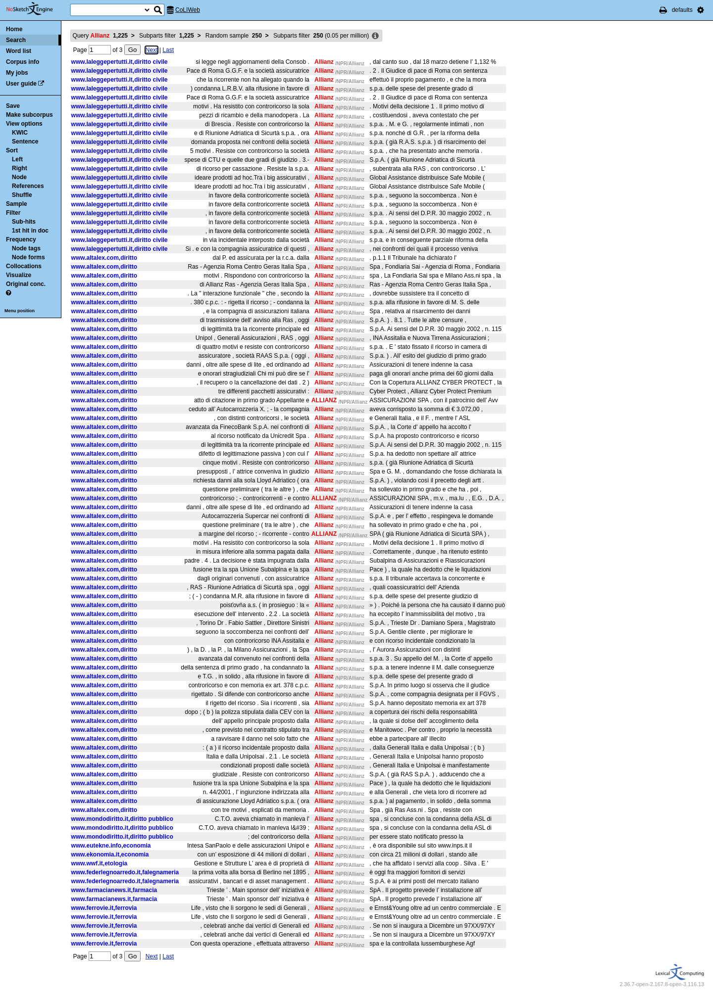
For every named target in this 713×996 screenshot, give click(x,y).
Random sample (233, 35)
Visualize (18, 275)
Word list (18, 50)
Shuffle (22, 194)
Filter (13, 212)
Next (152, 50)
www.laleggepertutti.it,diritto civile (119, 61)
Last (168, 50)
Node (19, 177)
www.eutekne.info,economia (111, 845)
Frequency (21, 239)
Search (16, 40)
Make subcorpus (29, 114)
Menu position (19, 310)
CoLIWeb (187, 9)
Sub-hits (24, 221)
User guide (21, 83)
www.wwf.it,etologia (99, 863)
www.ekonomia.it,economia (110, 854)
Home (14, 29)
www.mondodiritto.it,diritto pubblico (122, 818)
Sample (16, 203)
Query (100, 35)
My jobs (17, 72)
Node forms (28, 257)
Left (17, 159)
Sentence (25, 141)
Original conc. (26, 284)
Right (19, 168)
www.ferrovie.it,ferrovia (104, 907)
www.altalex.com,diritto (104, 257)
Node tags (26, 248)
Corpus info (22, 61)
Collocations (24, 266)
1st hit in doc (30, 230)
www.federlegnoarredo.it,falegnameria (125, 872)
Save (13, 105)
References (28, 186)
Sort (12, 150)
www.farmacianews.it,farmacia (114, 890)
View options (24, 123)
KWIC (20, 132)
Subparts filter (166, 35)
